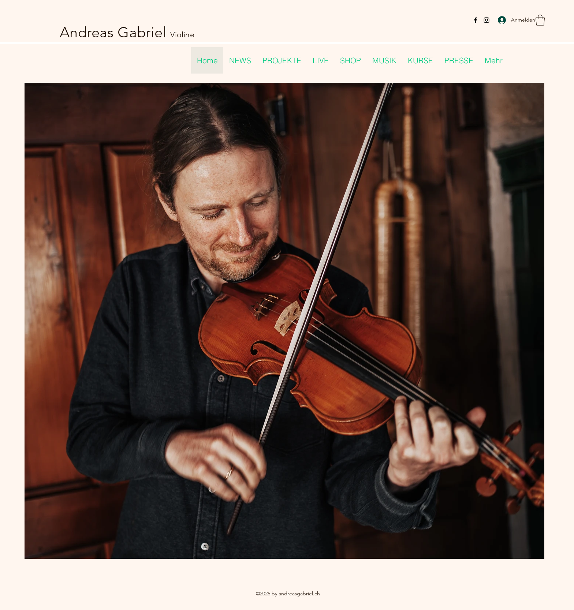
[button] (540, 20)
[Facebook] (475, 20)
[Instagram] (486, 20)
